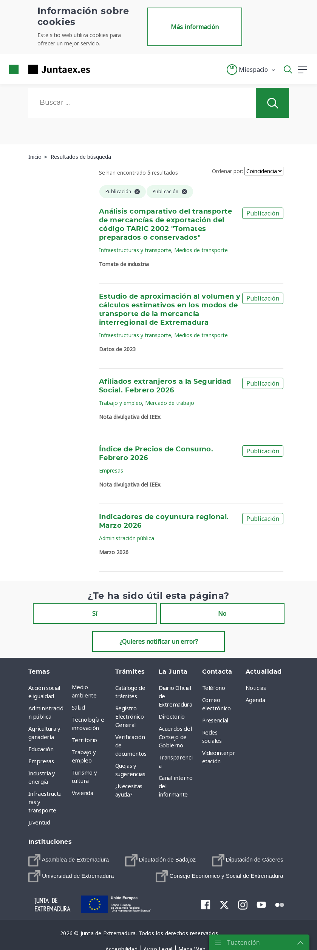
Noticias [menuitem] (256, 687)
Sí (94, 613)
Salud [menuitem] (78, 707)
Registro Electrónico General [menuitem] (129, 716)
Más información (195, 27)
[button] (251, 69)
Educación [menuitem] (41, 749)
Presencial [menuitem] (215, 720)
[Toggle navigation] (100, 69)
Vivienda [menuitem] (82, 793)
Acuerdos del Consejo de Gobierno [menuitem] (175, 737)
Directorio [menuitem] (172, 716)
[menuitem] (68, 860)
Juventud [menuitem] (39, 822)
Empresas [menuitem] (41, 761)
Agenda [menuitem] (255, 700)
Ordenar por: (227, 171)
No (222, 613)
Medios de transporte (201, 250)
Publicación (262, 213)
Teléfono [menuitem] (213, 687)
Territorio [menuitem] (84, 740)
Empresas (111, 470)
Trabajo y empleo (120, 402)
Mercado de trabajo (169, 402)
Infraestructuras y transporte (135, 250)
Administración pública (126, 538)
